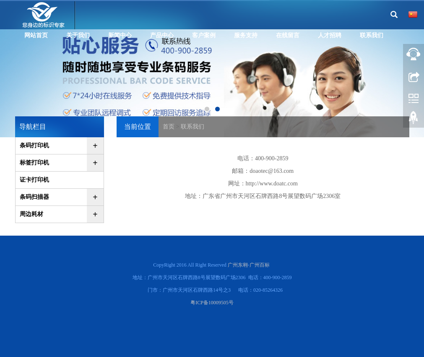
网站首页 (36, 35)
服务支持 (246, 35)
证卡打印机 (34, 180)
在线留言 (287, 35)
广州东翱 (238, 265)
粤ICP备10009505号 (212, 303)
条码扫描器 (34, 197)
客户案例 (204, 35)
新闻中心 (120, 35)
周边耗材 (31, 214)
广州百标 (260, 265)
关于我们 (78, 35)
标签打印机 (34, 162)
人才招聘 (329, 35)
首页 (168, 126)
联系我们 (371, 35)
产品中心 (162, 35)
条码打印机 (34, 145)
